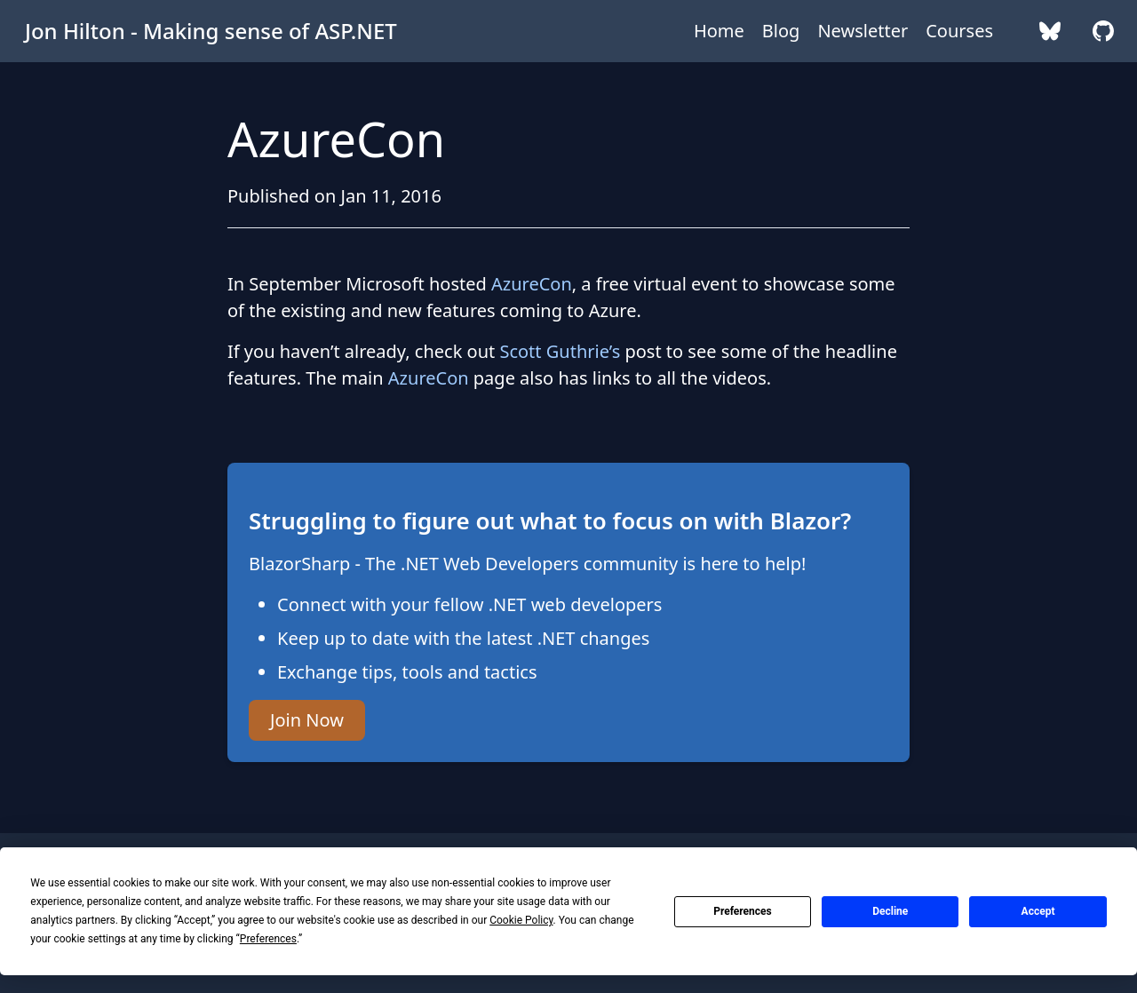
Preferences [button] (268, 939)
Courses (959, 31)
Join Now (307, 720)
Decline (890, 911)
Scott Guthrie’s (559, 351)
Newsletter (862, 31)
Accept (1038, 911)
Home (719, 31)
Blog (781, 31)
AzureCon (531, 284)
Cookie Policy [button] (521, 920)
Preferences (742, 911)
